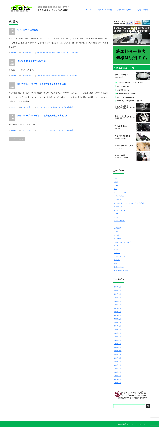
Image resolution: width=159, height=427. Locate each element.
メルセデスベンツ (119, 256)
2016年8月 (117, 326)
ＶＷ (115, 189)
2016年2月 (117, 344)
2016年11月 (117, 322)
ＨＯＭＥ (89, 10)
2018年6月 (117, 297)
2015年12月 (117, 351)
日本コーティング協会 (121, 270)
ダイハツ (117, 224)
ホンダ (116, 249)
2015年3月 (117, 383)
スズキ (116, 213)
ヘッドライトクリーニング (122, 242)
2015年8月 (117, 365)
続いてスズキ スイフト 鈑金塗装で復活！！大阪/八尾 (41, 84)
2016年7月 (117, 329)
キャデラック (118, 206)
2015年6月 (117, 372)
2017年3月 (117, 319)
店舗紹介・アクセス (124, 10)
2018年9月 (117, 290)
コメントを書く (26, 52)
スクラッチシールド (120, 210)
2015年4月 (117, 379)
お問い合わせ (142, 10)
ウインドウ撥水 (119, 196)
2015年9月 (117, 361)
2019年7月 (117, 287)
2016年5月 (117, 336)
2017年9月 (117, 312)
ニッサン (117, 235)
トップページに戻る (17, 139)
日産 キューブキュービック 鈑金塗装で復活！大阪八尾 (42, 116)
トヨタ (72, 52)
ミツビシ (117, 253)
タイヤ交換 (117, 228)
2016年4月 (117, 340)
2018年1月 (117, 304)
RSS (148, 424)
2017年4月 (117, 315)
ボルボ (116, 245)
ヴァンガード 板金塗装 (27, 30)
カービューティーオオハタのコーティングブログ (53, 52)
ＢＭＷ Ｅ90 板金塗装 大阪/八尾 (31, 61)
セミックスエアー (119, 220)
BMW (38, 76)
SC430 (116, 185)
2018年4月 (117, 301)
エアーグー (117, 199)
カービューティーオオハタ (136, 424)
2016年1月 (117, 347)
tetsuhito (13, 52)
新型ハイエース (119, 267)
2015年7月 (117, 368)
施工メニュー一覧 (105, 10)
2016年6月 (117, 333)
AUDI (115, 178)
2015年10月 (117, 358)
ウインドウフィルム (120, 192)
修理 (77, 52)
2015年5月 (117, 375)
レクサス (117, 260)
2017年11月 (117, 308)
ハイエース (117, 238)
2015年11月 (117, 354)
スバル (116, 217)
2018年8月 (117, 294)
